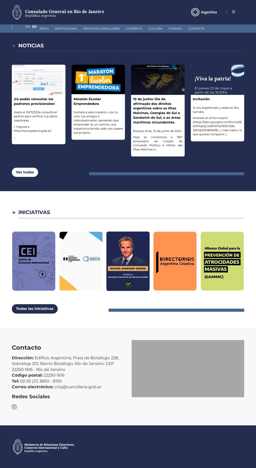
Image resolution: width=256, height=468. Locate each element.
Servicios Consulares (80, 28)
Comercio (113, 28)
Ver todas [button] (25, 172)
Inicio (22, 28)
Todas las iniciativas (35, 308)
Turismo (153, 28)
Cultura (134, 28)
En (233, 12)
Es (242, 12)
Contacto (175, 28)
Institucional (44, 28)
